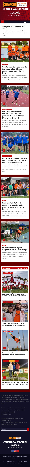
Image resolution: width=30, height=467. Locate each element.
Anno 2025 (5, 64)
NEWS (10, 109)
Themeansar (15, 458)
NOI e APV (14, 464)
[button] (28, 21)
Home (3, 28)
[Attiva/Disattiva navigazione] (25, 22)
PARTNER (9, 464)
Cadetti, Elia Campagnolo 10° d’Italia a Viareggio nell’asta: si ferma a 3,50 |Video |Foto (14, 325)
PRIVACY (21, 461)
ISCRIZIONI (9, 461)
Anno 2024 (5, 109)
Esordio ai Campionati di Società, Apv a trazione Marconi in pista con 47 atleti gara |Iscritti (14, 160)
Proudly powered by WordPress (10, 456)
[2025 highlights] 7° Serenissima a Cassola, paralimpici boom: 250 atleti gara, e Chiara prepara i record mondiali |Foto (14, 296)
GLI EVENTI (12, 361)
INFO (4, 461)
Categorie (20, 464)
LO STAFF (15, 461)
